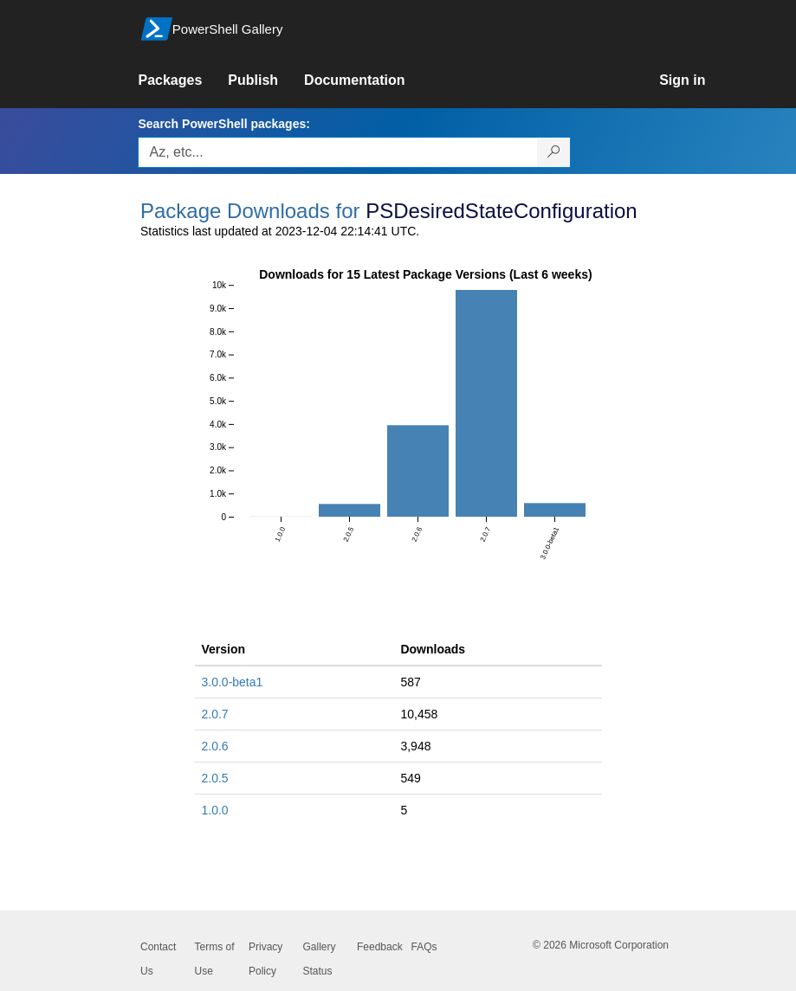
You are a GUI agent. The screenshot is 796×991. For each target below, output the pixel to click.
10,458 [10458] (418, 714)
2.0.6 (215, 746)
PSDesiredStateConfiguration (501, 210)
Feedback (380, 947)
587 (410, 682)
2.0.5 (215, 778)
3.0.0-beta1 (232, 682)
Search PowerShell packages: (223, 124)
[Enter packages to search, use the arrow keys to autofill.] (338, 152)
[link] (183, 80)
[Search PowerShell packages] (554, 152)
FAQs (424, 947)
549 (410, 778)
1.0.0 (215, 810)
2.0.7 (215, 714)
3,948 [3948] (415, 746)
